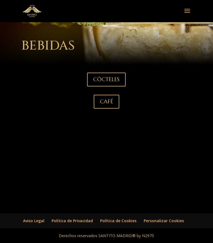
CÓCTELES (106, 79)
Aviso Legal (33, 220)
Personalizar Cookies (164, 220)
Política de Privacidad (72, 220)
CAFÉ (106, 101)
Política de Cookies (118, 220)
